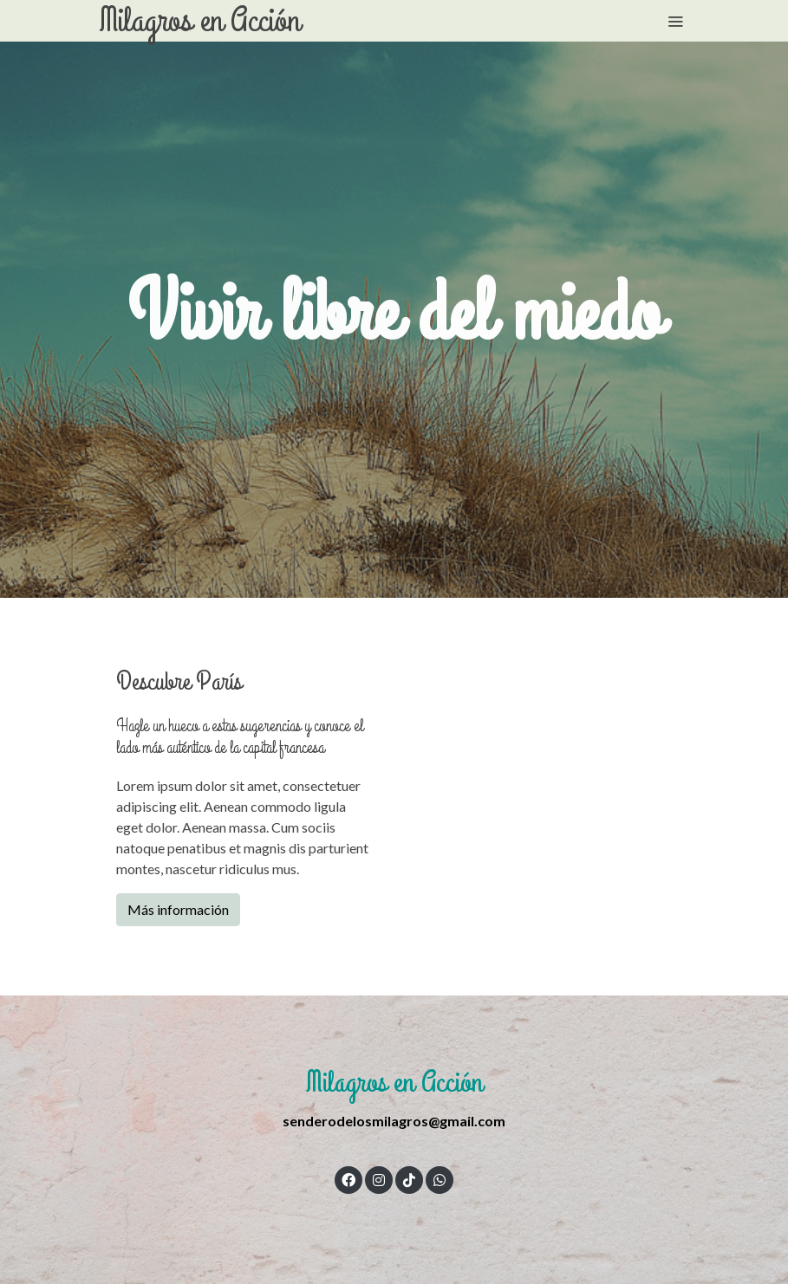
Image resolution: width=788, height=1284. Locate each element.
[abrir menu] (675, 20)
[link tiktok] (409, 1179)
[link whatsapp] (440, 1179)
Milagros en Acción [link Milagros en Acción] (200, 21)
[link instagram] (379, 1179)
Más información (178, 909)
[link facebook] (348, 1179)
